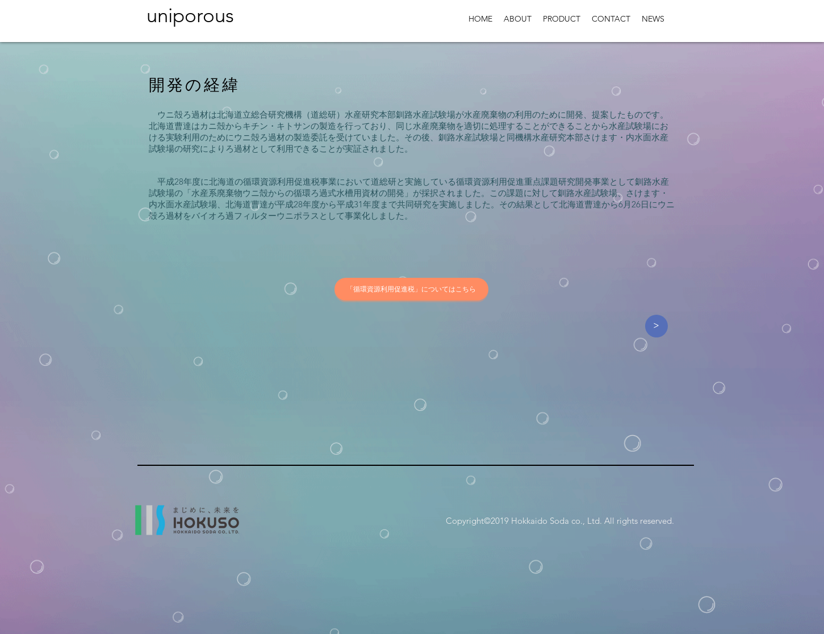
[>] (656, 326)
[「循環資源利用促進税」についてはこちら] (411, 289)
